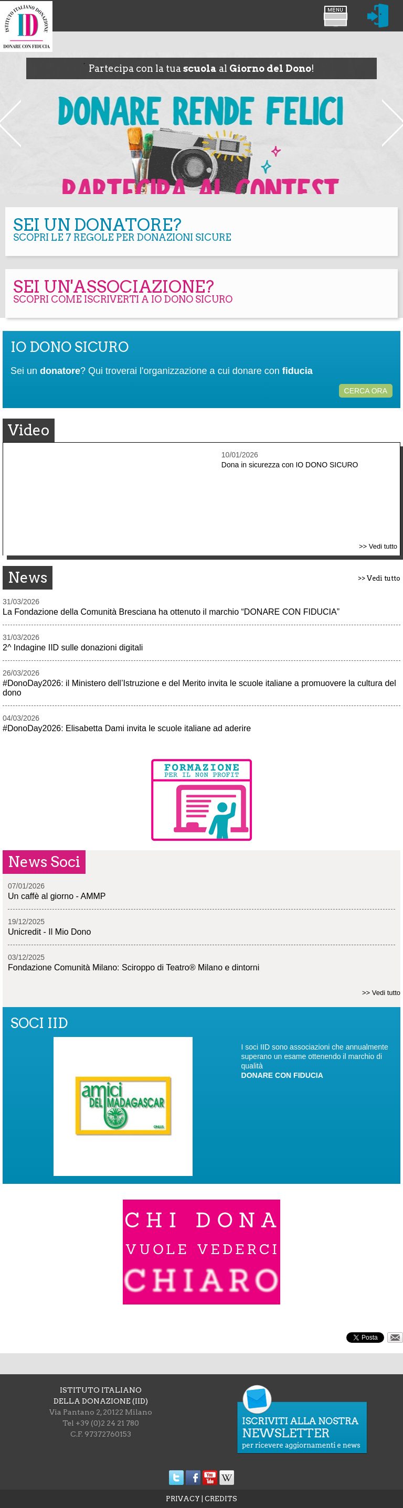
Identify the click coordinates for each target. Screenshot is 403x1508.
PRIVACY (183, 1499)
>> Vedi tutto (378, 546)
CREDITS (221, 1499)
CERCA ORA (365, 391)
